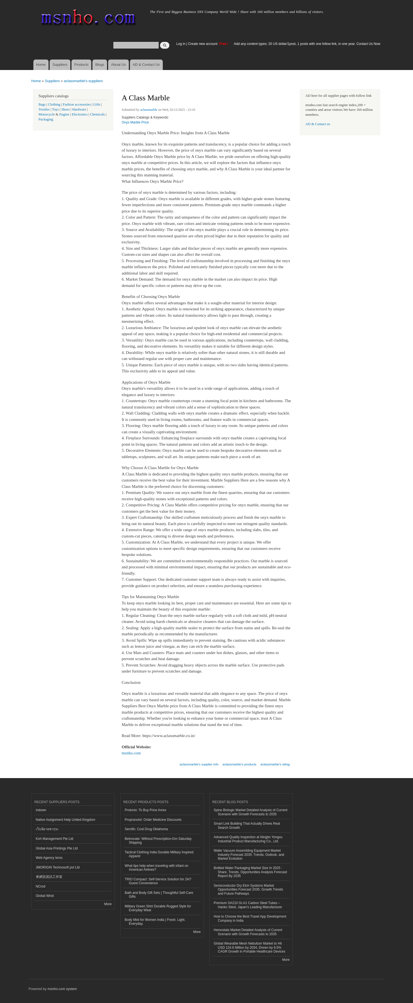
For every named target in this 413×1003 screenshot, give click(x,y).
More (108, 904)
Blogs (99, 65)
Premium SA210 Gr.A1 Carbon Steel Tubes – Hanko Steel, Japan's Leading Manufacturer (248, 905)
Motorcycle (47, 114)
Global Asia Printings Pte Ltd (57, 848)
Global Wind (45, 896)
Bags (42, 104)
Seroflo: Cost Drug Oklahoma (146, 829)
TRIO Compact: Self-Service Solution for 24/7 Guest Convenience (158, 881)
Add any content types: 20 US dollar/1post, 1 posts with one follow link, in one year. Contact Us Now (307, 44)
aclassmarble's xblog (275, 764)
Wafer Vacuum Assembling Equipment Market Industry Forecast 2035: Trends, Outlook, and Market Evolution (249, 855)
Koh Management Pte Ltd (54, 839)
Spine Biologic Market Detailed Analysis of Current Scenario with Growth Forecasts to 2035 (250, 812)
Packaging (46, 119)
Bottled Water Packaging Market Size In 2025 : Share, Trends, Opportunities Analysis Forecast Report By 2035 (250, 872)
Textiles (44, 109)
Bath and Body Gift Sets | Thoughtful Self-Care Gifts (159, 895)
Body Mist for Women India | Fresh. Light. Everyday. (155, 922)
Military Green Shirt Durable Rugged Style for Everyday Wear (158, 908)
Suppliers (59, 65)
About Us (118, 65)
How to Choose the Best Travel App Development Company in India (250, 918)
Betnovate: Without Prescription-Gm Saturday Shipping (158, 841)
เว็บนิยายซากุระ (47, 829)
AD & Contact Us (146, 65)
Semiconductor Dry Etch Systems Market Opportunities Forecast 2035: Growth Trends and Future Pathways (248, 890)
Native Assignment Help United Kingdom (65, 820)
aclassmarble (148, 110)
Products (81, 65)
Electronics (80, 114)
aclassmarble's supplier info (199, 764)
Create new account (203, 44)
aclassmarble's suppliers (83, 81)
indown (41, 810)
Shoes (65, 109)
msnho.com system (62, 989)
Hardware (79, 109)
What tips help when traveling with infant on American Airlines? (156, 868)
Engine (64, 114)
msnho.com (131, 753)
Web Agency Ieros (49, 858)
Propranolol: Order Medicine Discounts (153, 820)
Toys (55, 109)
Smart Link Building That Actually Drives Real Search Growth (247, 825)
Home (41, 65)
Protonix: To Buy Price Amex (145, 810)
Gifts (96, 104)
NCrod (41, 886)
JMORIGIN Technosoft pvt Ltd (58, 867)
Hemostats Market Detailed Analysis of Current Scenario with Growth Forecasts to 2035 (248, 932)
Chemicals (98, 114)
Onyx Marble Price (135, 122)
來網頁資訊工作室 (49, 877)
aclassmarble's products (240, 764)
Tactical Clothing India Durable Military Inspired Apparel (159, 854)
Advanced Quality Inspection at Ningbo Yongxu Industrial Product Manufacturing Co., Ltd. (248, 839)
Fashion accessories (77, 104)
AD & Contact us (317, 124)
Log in (180, 44)
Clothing (54, 104)
